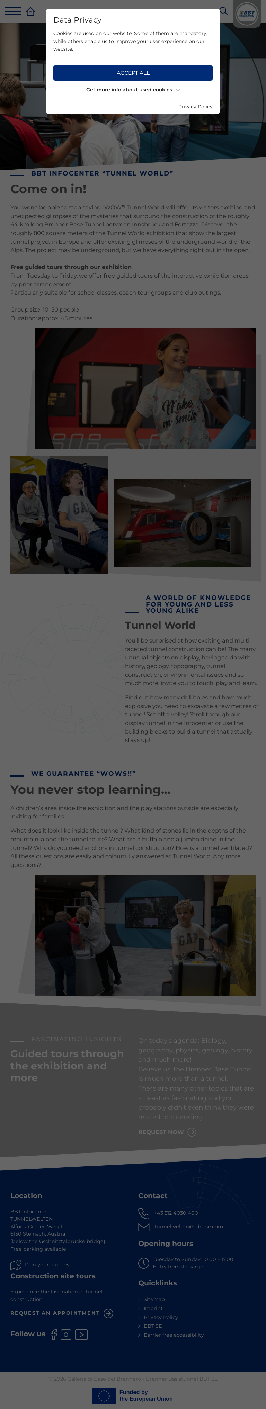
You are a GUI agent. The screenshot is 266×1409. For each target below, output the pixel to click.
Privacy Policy (195, 107)
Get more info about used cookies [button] (133, 90)
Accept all (133, 73)
